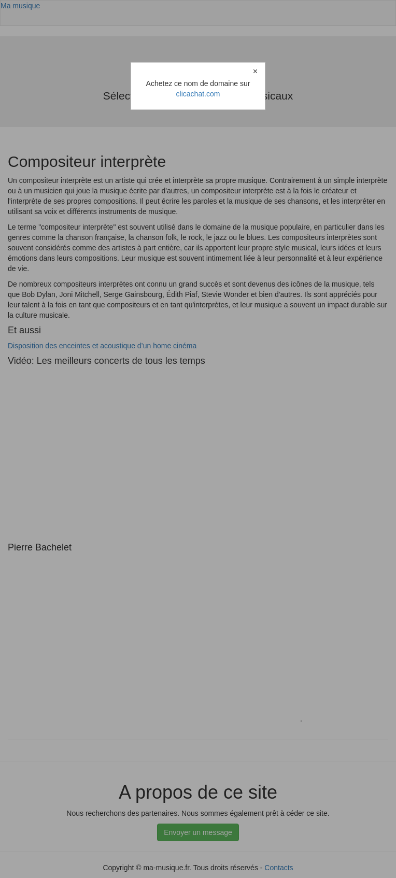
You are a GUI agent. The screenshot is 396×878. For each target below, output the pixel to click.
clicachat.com (198, 94)
